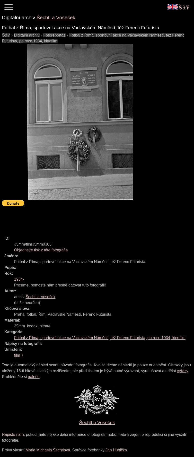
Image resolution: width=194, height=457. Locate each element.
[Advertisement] (90, 219)
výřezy (182, 371)
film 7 (18, 355)
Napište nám (13, 434)
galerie (34, 377)
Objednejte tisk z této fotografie (41, 250)
